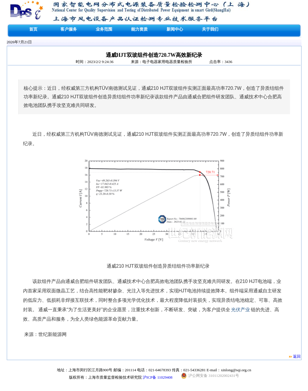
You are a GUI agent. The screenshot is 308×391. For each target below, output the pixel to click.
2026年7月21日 (19, 42)
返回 (297, 356)
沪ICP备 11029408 (157, 377)
